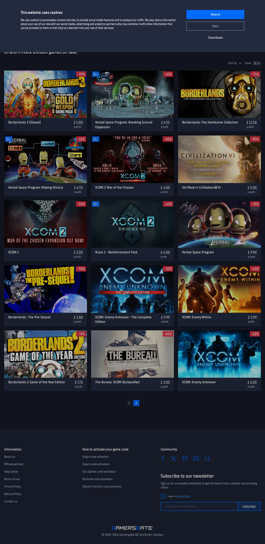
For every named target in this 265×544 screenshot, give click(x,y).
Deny (215, 26)
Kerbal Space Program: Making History (35, 187)
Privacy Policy (12, 486)
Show (248, 63)
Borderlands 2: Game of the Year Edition (36, 382)
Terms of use (12, 479)
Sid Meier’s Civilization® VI (201, 187)
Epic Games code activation (99, 472)
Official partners (14, 464)
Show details (215, 38)
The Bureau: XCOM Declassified (117, 382)
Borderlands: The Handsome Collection (210, 122)
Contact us (10, 501)
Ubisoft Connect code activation (102, 486)
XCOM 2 (13, 252)
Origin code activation (95, 457)
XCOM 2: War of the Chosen (114, 187)
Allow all (215, 15)
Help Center (11, 472)
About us (9, 457)
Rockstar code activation (97, 479)
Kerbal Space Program (198, 252)
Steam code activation (96, 464)
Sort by (232, 63)
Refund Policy (12, 494)
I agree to (179, 496)
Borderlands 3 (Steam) (24, 122)
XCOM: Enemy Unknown (199, 382)
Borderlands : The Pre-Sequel (29, 317)
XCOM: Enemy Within (196, 317)
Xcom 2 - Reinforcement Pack (116, 252)
